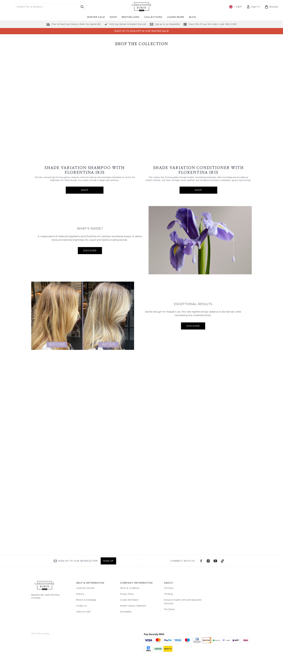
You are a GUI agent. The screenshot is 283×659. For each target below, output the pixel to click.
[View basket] (271, 7)
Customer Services (85, 588)
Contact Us (81, 606)
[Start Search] (82, 7)
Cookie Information (129, 600)
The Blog (168, 594)
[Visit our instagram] (208, 561)
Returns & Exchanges (86, 600)
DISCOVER (90, 274)
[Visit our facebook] (201, 561)
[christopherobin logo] (141, 6)
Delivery (80, 594)
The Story (169, 588)
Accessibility (126, 612)
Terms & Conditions (129, 588)
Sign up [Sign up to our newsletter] (108, 561)
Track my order (83, 612)
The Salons (169, 609)
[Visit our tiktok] (222, 561)
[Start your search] (50, 7)
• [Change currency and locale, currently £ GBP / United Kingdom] (235, 7)
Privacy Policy (127, 594)
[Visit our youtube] (215, 561)
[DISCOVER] (200, 263)
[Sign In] (253, 7)
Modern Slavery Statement (133, 606)
